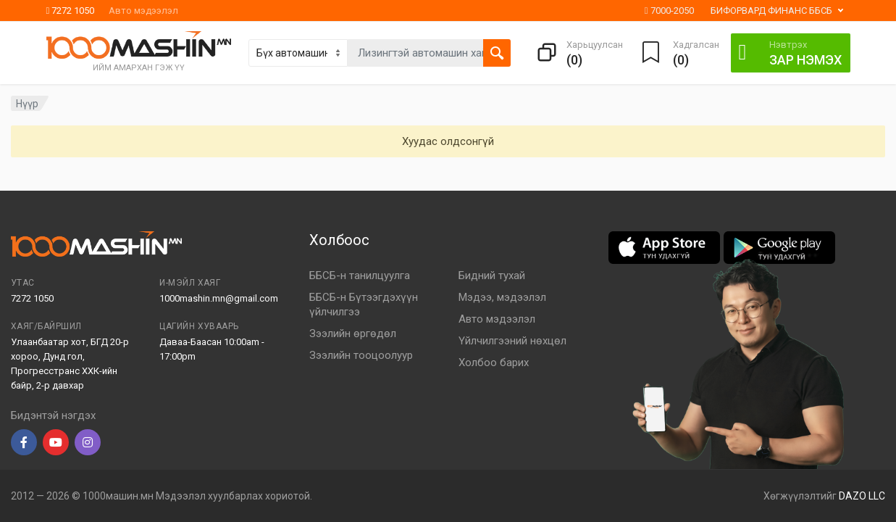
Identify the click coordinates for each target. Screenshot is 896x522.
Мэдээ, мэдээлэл (502, 297)
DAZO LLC (862, 496)
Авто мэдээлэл (143, 10)
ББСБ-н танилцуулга (359, 275)
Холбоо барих (494, 362)
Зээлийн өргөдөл (352, 333)
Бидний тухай (492, 275)
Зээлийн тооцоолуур (361, 355)
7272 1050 (70, 10)
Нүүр (27, 103)
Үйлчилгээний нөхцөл (512, 340)
